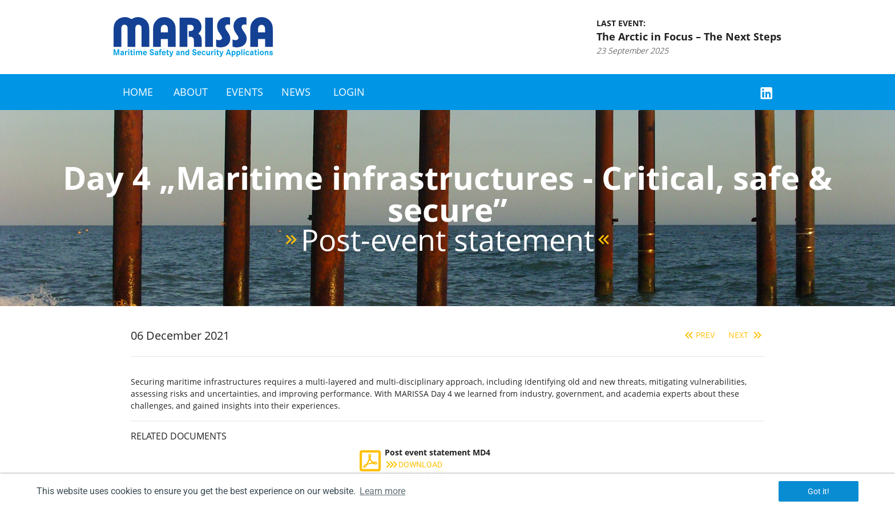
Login (349, 92)
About (191, 92)
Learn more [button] (382, 491)
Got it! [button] (818, 491)
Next (746, 334)
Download (413, 464)
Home (138, 92)
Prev (698, 334)
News (296, 92)
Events (244, 92)
